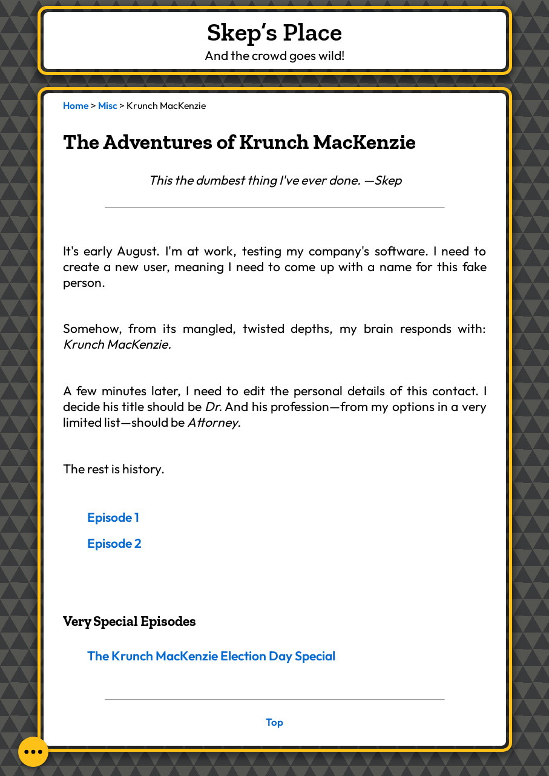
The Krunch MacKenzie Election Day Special (211, 655)
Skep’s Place (274, 31)
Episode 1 (113, 517)
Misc (107, 105)
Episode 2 (114, 543)
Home (76, 105)
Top (274, 721)
